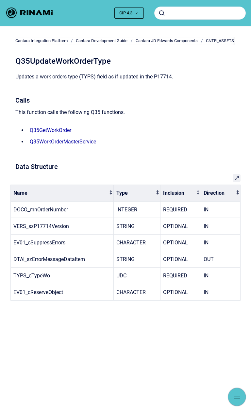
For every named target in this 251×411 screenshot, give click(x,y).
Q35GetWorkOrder (50, 130)
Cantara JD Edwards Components (167, 40)
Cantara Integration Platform (41, 40)
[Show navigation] (237, 397)
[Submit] (162, 13)
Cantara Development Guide (101, 40)
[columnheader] (62, 193)
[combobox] (200, 13)
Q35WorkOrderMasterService (63, 142)
